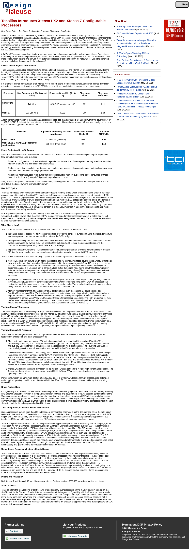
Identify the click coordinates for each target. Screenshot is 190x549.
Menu (182, 4)
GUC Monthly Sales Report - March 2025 (135, 33)
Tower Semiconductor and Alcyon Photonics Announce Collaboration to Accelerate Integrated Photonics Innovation (136, 43)
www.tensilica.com (21, 504)
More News (121, 21)
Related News (122, 74)
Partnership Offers (17, 538)
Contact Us (13, 531)
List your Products (75, 536)
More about (142, 524)
